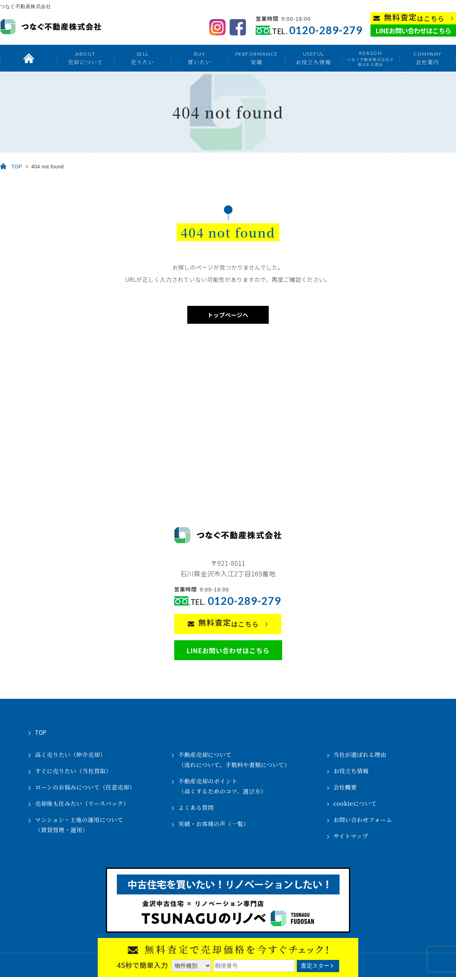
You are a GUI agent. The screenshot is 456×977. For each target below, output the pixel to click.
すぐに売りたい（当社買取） (73, 771)
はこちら (414, 17)
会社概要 (345, 787)
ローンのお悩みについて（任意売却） (85, 787)
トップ (28, 58)
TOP (16, 167)
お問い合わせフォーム (362, 820)
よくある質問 (196, 807)
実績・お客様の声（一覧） (213, 824)
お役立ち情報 (313, 58)
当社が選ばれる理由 (360, 754)
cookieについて (355, 803)
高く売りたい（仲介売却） (70, 754)
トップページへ (227, 315)
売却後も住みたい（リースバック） (82, 803)
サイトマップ (350, 836)
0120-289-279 (325, 30)
